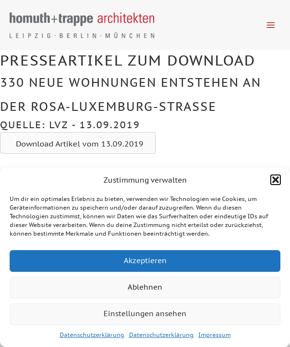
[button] (275, 180)
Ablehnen (145, 287)
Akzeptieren (145, 260)
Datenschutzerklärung (92, 334)
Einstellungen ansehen (145, 313)
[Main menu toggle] (271, 24)
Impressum (214, 334)
